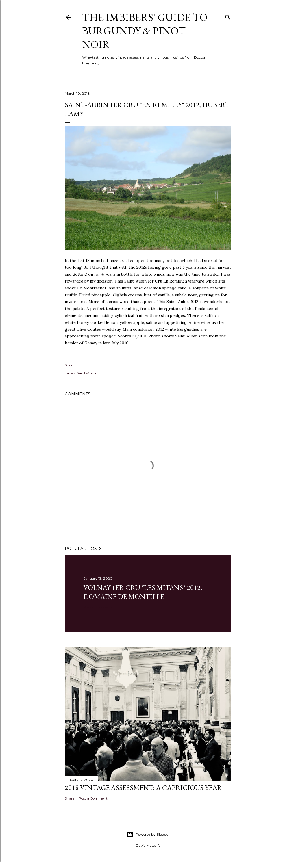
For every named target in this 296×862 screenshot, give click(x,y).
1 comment (106, 607)
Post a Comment (93, 798)
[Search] (227, 16)
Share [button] (69, 365)
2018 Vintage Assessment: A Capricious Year (143, 787)
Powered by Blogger (148, 834)
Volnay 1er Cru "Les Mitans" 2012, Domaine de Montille (143, 592)
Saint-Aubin (87, 373)
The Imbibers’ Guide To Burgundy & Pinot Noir (145, 30)
